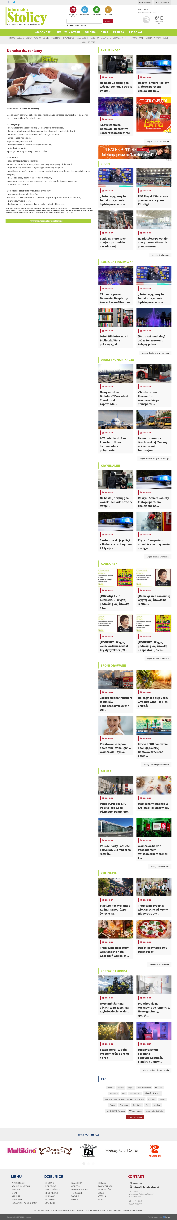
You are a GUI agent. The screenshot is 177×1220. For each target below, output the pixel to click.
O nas (104, 32)
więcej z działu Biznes (160, 866)
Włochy (165, 37)
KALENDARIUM (84, 10)
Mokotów (37, 37)
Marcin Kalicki (152, 1093)
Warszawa (135, 1111)
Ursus (124, 37)
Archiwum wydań (68, 32)
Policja (112, 1105)
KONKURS (158, 1087)
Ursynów (133, 37)
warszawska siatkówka (154, 1111)
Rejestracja (162, 2)
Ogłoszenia (84, 25)
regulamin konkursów (24, 1202)
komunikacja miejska (144, 1087)
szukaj (108, 21)
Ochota (46, 37)
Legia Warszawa (135, 1093)
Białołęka (20, 37)
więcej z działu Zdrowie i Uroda (156, 1070)
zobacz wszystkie (134, 1117)
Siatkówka (137, 1105)
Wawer (141, 37)
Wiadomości (43, 32)
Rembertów (94, 37)
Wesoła (149, 37)
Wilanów (157, 37)
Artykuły (70, 25)
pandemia (162, 1099)
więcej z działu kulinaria (159, 964)
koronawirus (114, 1093)
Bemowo (12, 37)
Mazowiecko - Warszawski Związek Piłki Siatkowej (124, 1099)
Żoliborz (91, 42)
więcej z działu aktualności (158, 141)
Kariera (118, 32)
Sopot (147, 1105)
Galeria (90, 32)
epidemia (110, 1087)
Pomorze (123, 1105)
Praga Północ (68, 37)
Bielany (29, 37)
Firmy (77, 25)
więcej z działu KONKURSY (158, 658)
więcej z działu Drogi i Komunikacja (154, 458)
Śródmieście (106, 37)
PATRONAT (135, 32)
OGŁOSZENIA (96, 10)
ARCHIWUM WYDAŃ (73, 11)
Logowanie (145, 2)
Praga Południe (82, 37)
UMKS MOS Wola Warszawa (116, 1111)
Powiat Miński (56, 37)
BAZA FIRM (108, 10)
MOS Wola (151, 1099)
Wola (84, 42)
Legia (123, 1093)
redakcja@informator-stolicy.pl (146, 1187)
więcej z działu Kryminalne (158, 557)
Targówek (116, 37)
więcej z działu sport (160, 255)
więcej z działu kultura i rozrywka (155, 353)
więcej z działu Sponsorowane (156, 764)
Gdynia (130, 1088)
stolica (157, 1105)
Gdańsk (121, 1087)
